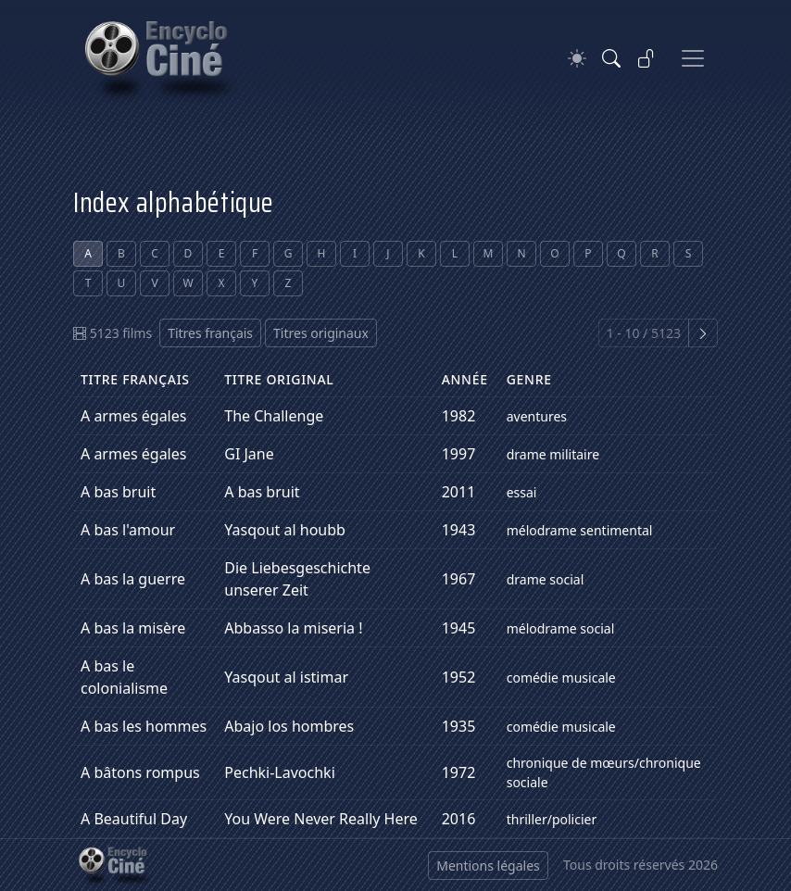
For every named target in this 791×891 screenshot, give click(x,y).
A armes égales (133, 416)
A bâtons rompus (140, 772)
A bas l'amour (128, 530)
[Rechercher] (611, 58)
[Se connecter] (646, 58)
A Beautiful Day (134, 819)
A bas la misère (133, 628)
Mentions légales (488, 865)
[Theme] (577, 58)
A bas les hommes (144, 726)
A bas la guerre (133, 579)
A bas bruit (118, 492)
